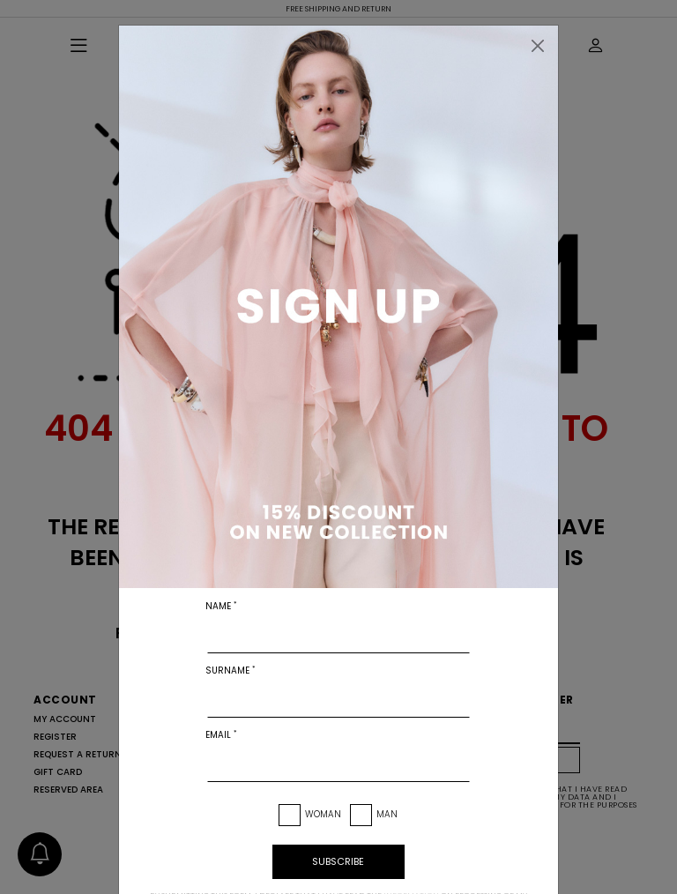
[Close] (537, 46)
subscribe (338, 861)
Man (387, 814)
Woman (323, 814)
